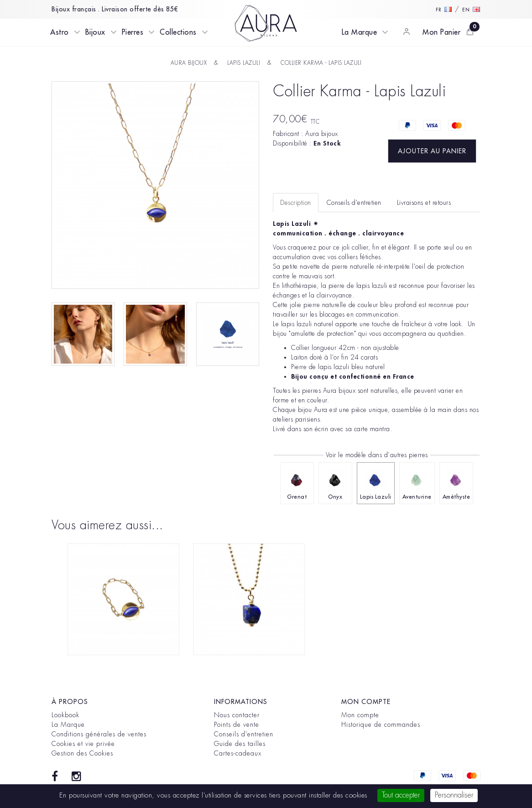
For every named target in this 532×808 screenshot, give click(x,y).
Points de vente (236, 724)
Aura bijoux (321, 133)
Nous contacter (237, 715)
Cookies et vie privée (83, 743)
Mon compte (360, 715)
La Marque (359, 32)
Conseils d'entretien (243, 734)
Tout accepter (401, 795)
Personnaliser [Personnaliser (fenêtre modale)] (454, 795)
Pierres (133, 32)
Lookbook (65, 715)
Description (295, 202)
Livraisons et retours (424, 202)
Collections (178, 32)
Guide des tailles (240, 743)
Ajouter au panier (432, 151)
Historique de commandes (380, 724)
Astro (59, 32)
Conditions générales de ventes (99, 734)
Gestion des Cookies (82, 753)
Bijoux (95, 32)
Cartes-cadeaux (237, 753)
